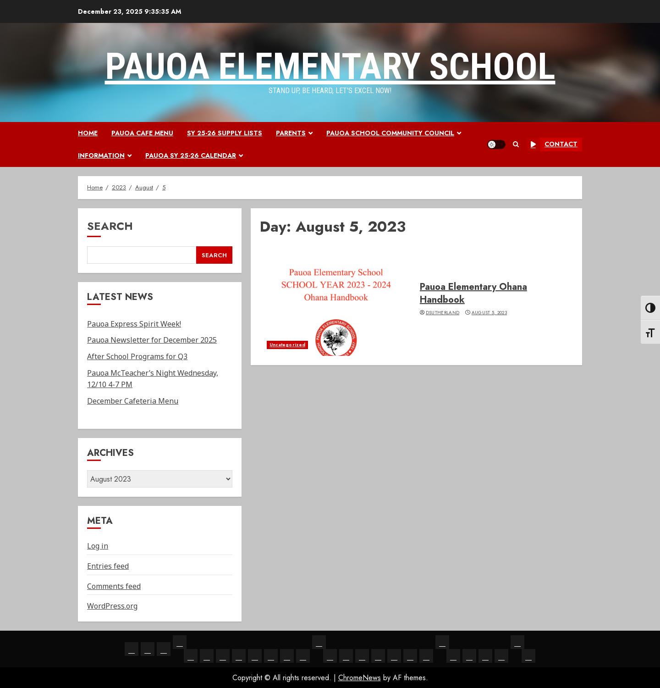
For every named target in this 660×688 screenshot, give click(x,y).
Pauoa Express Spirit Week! (134, 324)
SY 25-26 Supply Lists (224, 133)
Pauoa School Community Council (390, 133)
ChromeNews (359, 677)
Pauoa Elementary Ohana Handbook (473, 293)
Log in (97, 546)
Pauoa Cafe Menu (142, 133)
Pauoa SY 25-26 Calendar (190, 155)
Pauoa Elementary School (330, 66)
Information (101, 155)
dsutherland (442, 313)
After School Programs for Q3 (137, 356)
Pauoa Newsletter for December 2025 (152, 340)
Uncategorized (287, 344)
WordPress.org (112, 606)
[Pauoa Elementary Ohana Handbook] (336, 301)
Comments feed (114, 586)
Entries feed (108, 566)
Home (88, 133)
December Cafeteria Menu (132, 401)
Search (110, 226)
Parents (291, 133)
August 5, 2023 (489, 313)
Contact (552, 144)
